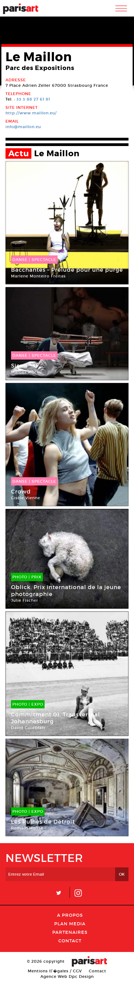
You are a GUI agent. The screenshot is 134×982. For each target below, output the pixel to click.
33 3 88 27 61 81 (33, 99)
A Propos (70, 915)
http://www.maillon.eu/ (31, 112)
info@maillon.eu (23, 126)
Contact (69, 940)
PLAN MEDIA (70, 923)
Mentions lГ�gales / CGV (55, 970)
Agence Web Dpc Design (67, 976)
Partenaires (69, 932)
